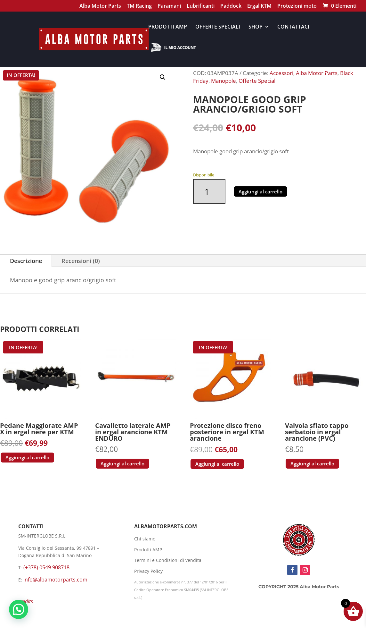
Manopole (223, 80)
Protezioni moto (297, 6)
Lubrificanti (201, 6)
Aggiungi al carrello (260, 191)
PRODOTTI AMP (167, 27)
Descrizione (26, 261)
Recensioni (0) (80, 261)
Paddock (230, 6)
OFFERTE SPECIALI (217, 27)
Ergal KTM (259, 6)
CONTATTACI (293, 27)
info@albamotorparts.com (55, 579)
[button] (162, 77)
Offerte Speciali (258, 80)
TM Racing (139, 6)
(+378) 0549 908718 (46, 567)
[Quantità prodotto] (209, 191)
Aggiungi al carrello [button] (27, 457)
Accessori (281, 73)
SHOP (255, 27)
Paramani (169, 6)
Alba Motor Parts (100, 6)
